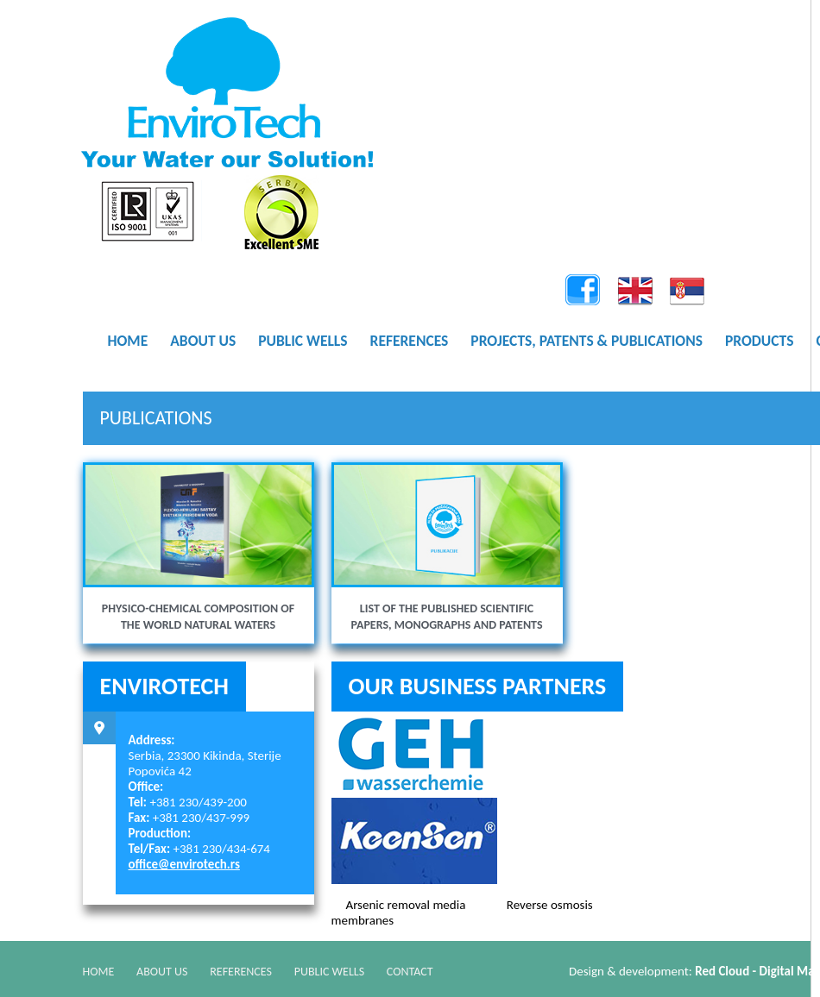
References (249, 970)
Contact (425, 970)
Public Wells (341, 970)
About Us (166, 970)
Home (99, 970)
